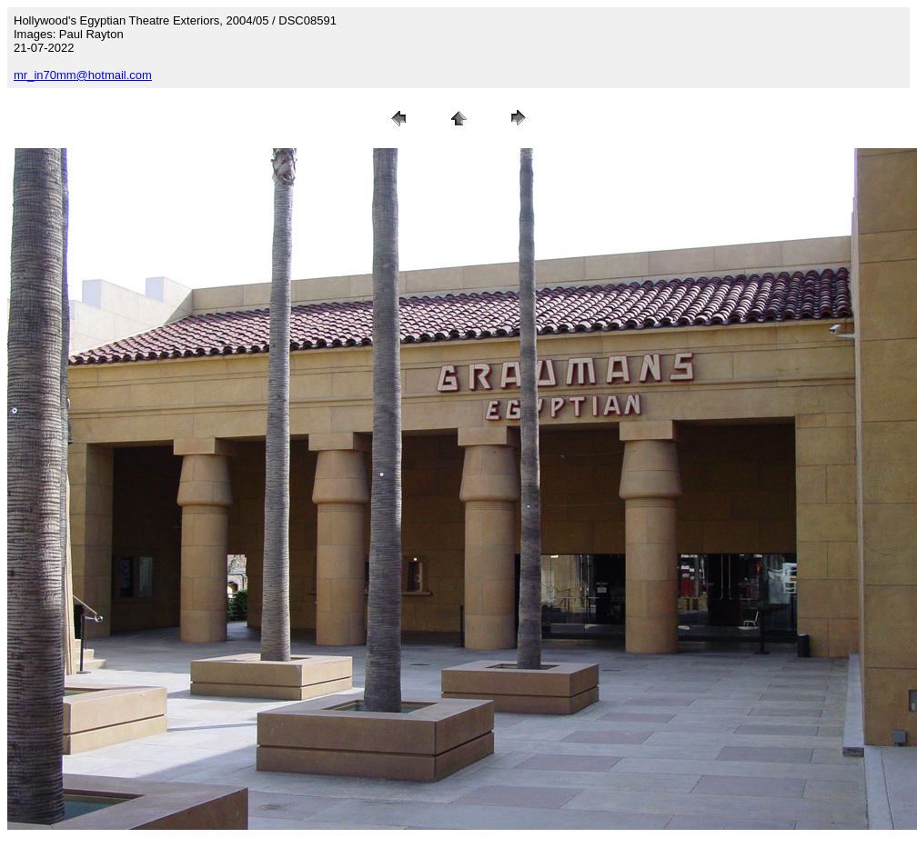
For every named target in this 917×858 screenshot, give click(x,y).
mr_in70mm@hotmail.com (83, 75)
